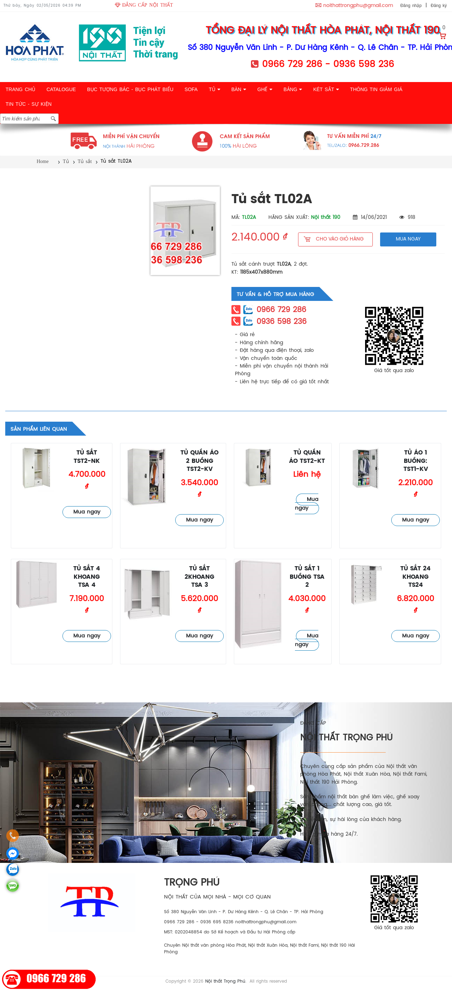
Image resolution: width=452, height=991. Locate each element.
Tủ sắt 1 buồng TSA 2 (307, 577)
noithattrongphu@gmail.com (358, 5)
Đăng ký (439, 5)
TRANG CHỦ (20, 89)
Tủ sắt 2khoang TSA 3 (199, 577)
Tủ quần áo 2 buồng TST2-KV (199, 461)
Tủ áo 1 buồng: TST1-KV (415, 461)
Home (43, 161)
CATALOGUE (61, 89)
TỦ (214, 89)
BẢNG (292, 89)
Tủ (66, 161)
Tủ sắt (85, 161)
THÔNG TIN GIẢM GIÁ (376, 89)
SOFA (191, 89)
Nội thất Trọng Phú (225, 981)
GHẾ (264, 89)
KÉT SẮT (326, 89)
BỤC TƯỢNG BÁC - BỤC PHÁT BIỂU (130, 89)
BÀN (238, 89)
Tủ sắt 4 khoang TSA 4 (86, 577)
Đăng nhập (411, 5)
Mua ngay (86, 512)
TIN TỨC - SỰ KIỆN (29, 104)
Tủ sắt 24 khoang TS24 (415, 577)
